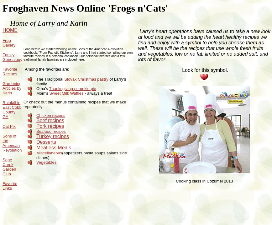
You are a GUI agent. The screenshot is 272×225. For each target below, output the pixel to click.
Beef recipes (50, 120)
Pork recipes (50, 126)
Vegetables (46, 162)
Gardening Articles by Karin (12, 88)
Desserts (46, 142)
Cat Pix (9, 126)
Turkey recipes (52, 136)
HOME (10, 30)
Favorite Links (10, 186)
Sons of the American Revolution (12, 143)
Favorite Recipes (10, 71)
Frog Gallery (9, 43)
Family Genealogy (12, 57)
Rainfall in (11, 102)
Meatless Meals (53, 147)
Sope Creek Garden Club (9, 167)
